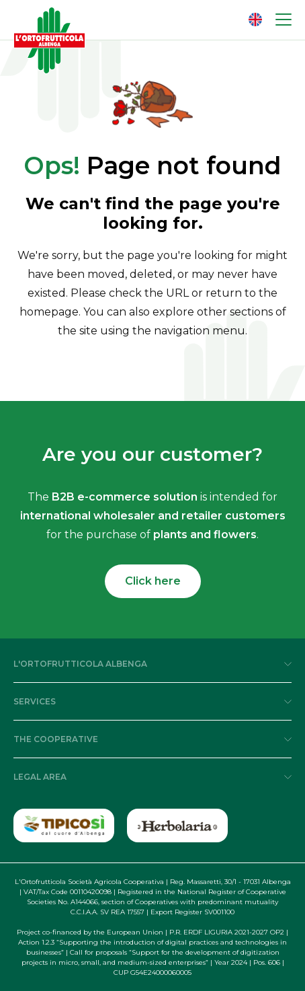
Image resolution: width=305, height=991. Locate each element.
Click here (153, 581)
